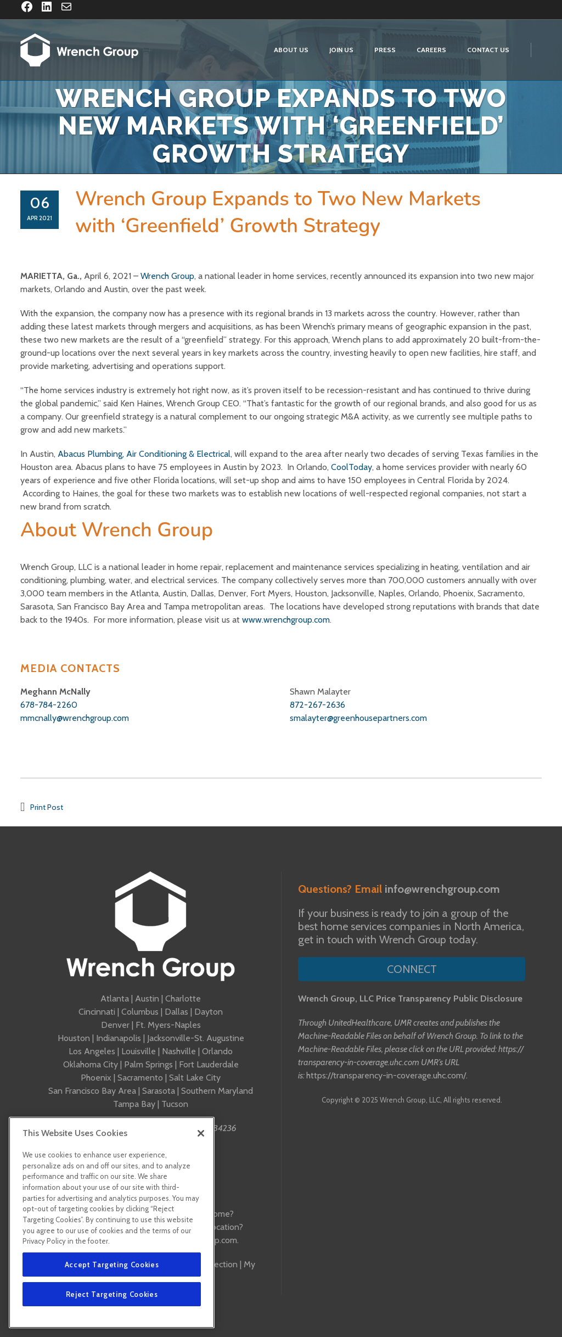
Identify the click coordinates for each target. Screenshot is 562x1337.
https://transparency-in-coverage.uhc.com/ (386, 1075)
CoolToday (351, 467)
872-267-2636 (317, 705)
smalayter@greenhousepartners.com (358, 718)
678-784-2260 (48, 705)
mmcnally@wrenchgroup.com (74, 718)
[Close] (201, 1133)
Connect (412, 969)
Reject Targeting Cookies (112, 1294)
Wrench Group (167, 276)
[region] (112, 1222)
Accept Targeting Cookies (112, 1264)
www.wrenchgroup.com (286, 619)
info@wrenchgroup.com (442, 889)
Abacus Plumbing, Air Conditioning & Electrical (144, 454)
